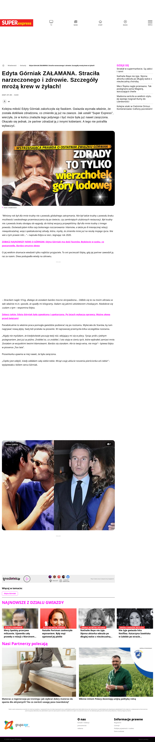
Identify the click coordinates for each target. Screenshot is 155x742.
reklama (80, 728)
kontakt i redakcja (83, 723)
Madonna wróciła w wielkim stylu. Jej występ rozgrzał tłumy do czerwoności (134, 99)
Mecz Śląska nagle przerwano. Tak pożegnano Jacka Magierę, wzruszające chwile (134, 89)
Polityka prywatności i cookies (124, 728)
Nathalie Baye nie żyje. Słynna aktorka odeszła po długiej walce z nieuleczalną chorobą (134, 79)
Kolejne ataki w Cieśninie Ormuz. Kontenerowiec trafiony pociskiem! (134, 107)
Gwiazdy (23, 65)
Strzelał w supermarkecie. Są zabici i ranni (134, 70)
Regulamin (117, 723)
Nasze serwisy (145, 739)
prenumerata (82, 725)
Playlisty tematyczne (64, 580)
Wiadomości (12, 65)
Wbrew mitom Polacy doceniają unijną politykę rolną (107, 698)
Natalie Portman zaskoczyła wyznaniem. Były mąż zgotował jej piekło (58, 633)
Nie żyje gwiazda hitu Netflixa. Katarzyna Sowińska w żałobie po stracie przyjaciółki (135, 633)
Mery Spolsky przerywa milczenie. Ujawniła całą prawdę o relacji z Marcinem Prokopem (20, 633)
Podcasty (53, 580)
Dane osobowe (119, 731)
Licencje (117, 725)
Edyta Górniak (10, 593)
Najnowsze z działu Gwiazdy (33, 602)
